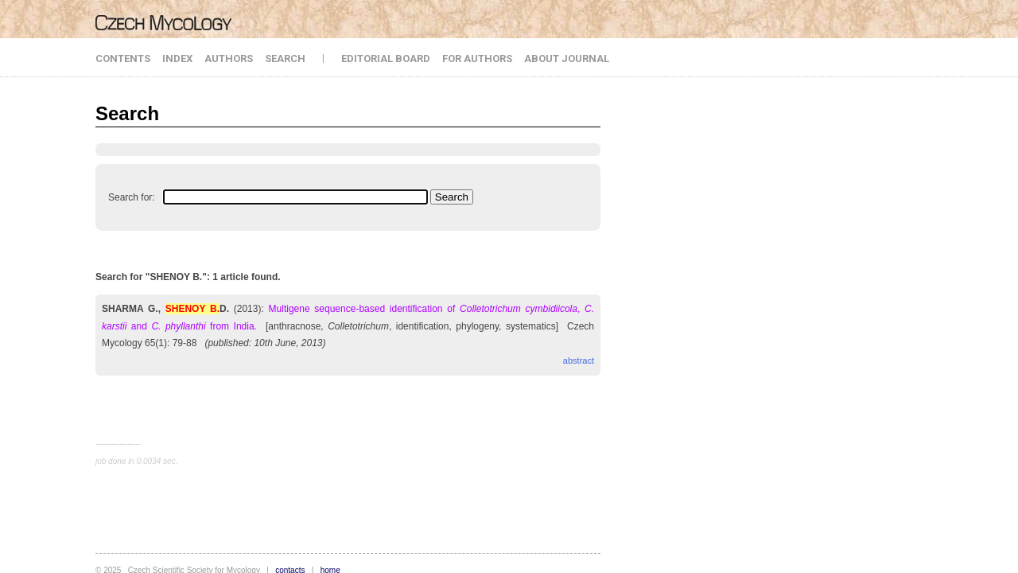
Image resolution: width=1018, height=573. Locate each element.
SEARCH (285, 58)
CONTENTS (122, 58)
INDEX (177, 58)
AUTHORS (228, 58)
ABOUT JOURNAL (566, 58)
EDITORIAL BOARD (385, 58)
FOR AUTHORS (477, 58)
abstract (578, 360)
